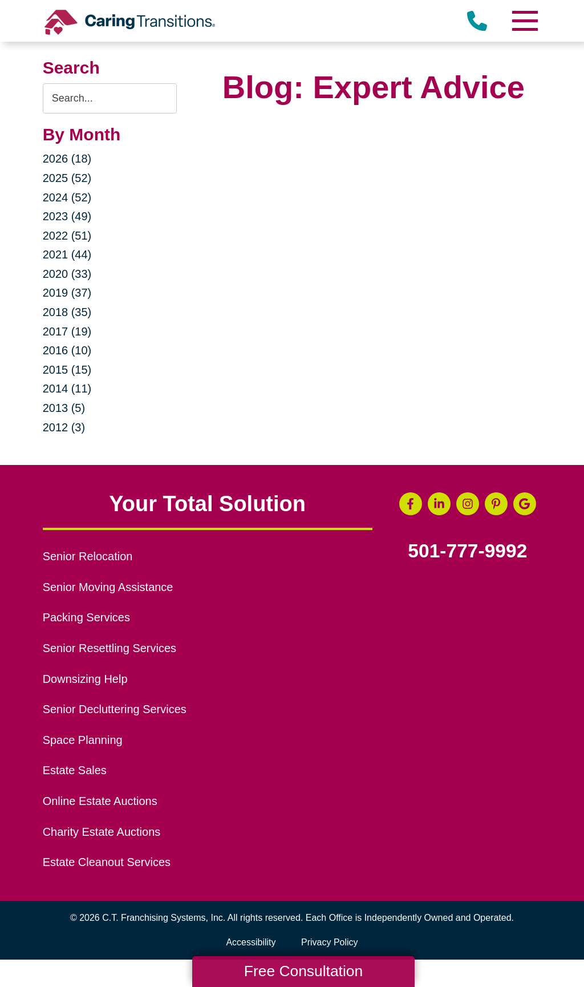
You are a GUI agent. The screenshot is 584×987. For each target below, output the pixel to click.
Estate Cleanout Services (107, 862)
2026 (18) (67, 158)
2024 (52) (67, 197)
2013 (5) (64, 408)
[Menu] (524, 21)
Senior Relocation (88, 556)
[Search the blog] (110, 98)
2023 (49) (67, 216)
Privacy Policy (329, 942)
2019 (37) (67, 292)
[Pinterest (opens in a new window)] (496, 503)
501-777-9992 (467, 551)
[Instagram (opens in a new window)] (467, 503)
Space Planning (83, 740)
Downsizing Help (85, 679)
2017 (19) (67, 331)
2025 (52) (67, 178)
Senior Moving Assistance (108, 587)
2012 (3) (64, 427)
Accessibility (250, 942)
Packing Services (86, 617)
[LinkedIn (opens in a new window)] (439, 503)
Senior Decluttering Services (114, 709)
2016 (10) (67, 350)
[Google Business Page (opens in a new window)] (524, 503)
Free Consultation (303, 971)
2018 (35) (67, 312)
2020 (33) (67, 274)
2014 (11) (67, 388)
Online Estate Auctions (100, 801)
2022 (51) (67, 235)
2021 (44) (67, 254)
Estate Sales (75, 770)
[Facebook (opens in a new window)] (410, 503)
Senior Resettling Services (109, 648)
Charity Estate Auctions (102, 832)
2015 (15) (67, 369)
